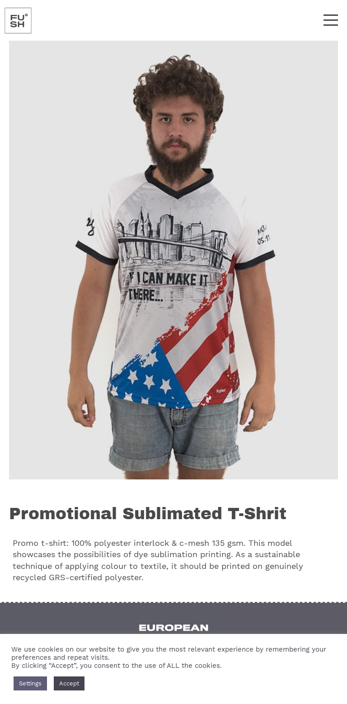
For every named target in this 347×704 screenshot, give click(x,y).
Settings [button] (30, 683)
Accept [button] (69, 683)
